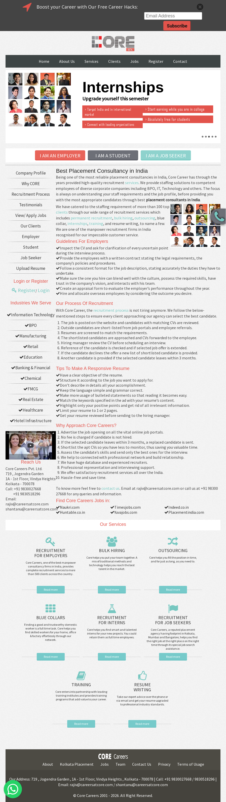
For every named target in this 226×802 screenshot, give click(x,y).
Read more (51, 589)
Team (120, 764)
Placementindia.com (184, 512)
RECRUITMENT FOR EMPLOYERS (50, 553)
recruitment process (111, 310)
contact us (110, 488)
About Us (67, 61)
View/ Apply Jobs (30, 215)
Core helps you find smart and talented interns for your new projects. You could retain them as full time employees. (112, 633)
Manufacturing (30, 336)
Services (91, 61)
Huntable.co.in (70, 512)
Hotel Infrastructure (31, 420)
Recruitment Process (31, 194)
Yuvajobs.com (123, 512)
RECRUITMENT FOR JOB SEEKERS (173, 620)
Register (155, 61)
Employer (31, 236)
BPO (31, 325)
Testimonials (30, 205)
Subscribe (177, 25)
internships (77, 223)
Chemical (30, 378)
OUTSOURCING (172, 550)
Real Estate (30, 399)
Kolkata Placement (77, 764)
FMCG (30, 389)
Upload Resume (30, 268)
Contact (180, 61)
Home (44, 61)
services (132, 182)
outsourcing (144, 217)
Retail (30, 346)
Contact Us (141, 764)
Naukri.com (68, 507)
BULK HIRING (112, 550)
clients (62, 212)
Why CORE (31, 183)
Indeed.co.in (176, 507)
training (96, 223)
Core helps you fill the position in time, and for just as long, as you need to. (173, 559)
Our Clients (31, 226)
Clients (114, 61)
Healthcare (30, 410)
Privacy (164, 764)
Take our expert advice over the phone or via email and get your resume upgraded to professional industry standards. (142, 700)
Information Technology (31, 315)
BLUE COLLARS (50, 617)
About (48, 764)
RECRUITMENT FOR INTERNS (112, 620)
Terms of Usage (190, 764)
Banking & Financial (30, 367)
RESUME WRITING (142, 687)
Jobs (134, 61)
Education (30, 357)
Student (31, 247)
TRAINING (81, 685)
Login (44, 290)
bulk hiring (123, 217)
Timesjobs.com (125, 507)
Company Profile (31, 173)
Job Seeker (30, 258)
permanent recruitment (91, 217)
